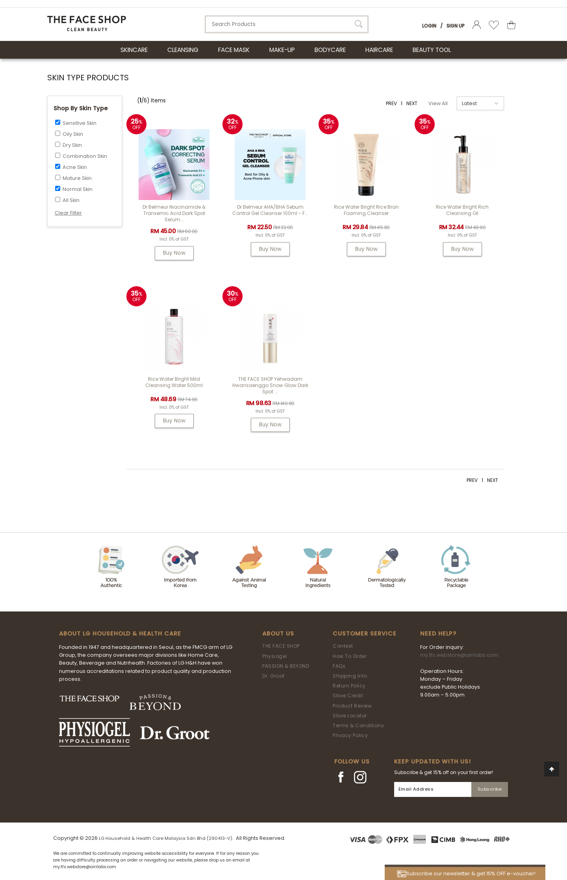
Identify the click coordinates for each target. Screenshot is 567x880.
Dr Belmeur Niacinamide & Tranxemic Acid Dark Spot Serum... (174, 213)
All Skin (71, 200)
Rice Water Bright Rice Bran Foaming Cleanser (366, 210)
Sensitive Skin (79, 123)
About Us (278, 633)
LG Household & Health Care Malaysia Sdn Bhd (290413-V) (165, 838)
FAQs (339, 666)
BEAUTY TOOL (432, 50)
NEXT (411, 103)
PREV (391, 103)
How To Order (350, 656)
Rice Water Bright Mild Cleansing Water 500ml (174, 382)
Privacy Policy (350, 735)
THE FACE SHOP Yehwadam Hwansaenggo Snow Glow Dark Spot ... (270, 385)
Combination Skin (85, 156)
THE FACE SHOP (281, 646)
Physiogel (274, 656)
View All (438, 103)
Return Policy (349, 685)
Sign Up (456, 25)
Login (429, 25)
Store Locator (350, 715)
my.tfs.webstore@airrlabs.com (459, 655)
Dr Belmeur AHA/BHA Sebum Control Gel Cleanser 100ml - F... (270, 210)
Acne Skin (75, 167)
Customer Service (365, 633)
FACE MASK (234, 50)
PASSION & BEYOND (285, 666)
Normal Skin (78, 189)
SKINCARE (134, 50)
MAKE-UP (282, 50)
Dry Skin (72, 145)
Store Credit (348, 695)
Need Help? (438, 633)
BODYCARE (330, 50)
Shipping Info (350, 676)
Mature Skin (77, 178)
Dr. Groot (273, 676)
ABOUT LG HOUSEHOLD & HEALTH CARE (120, 633)
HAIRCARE (379, 50)
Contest (343, 646)
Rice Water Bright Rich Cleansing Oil (462, 210)
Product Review (352, 705)
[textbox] (287, 24)
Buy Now (174, 253)
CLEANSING (182, 50)
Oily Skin (73, 134)
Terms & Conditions (358, 725)
